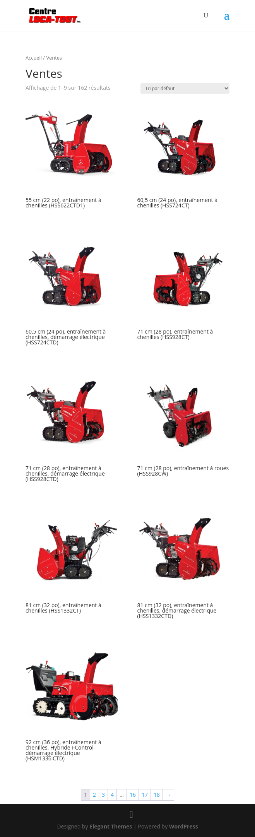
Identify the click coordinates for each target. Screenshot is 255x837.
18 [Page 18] (157, 794)
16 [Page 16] (133, 794)
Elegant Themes (110, 826)
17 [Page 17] (145, 794)
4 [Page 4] (112, 794)
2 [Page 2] (94, 794)
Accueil (34, 57)
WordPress (183, 826)
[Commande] (184, 88)
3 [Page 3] (103, 794)
